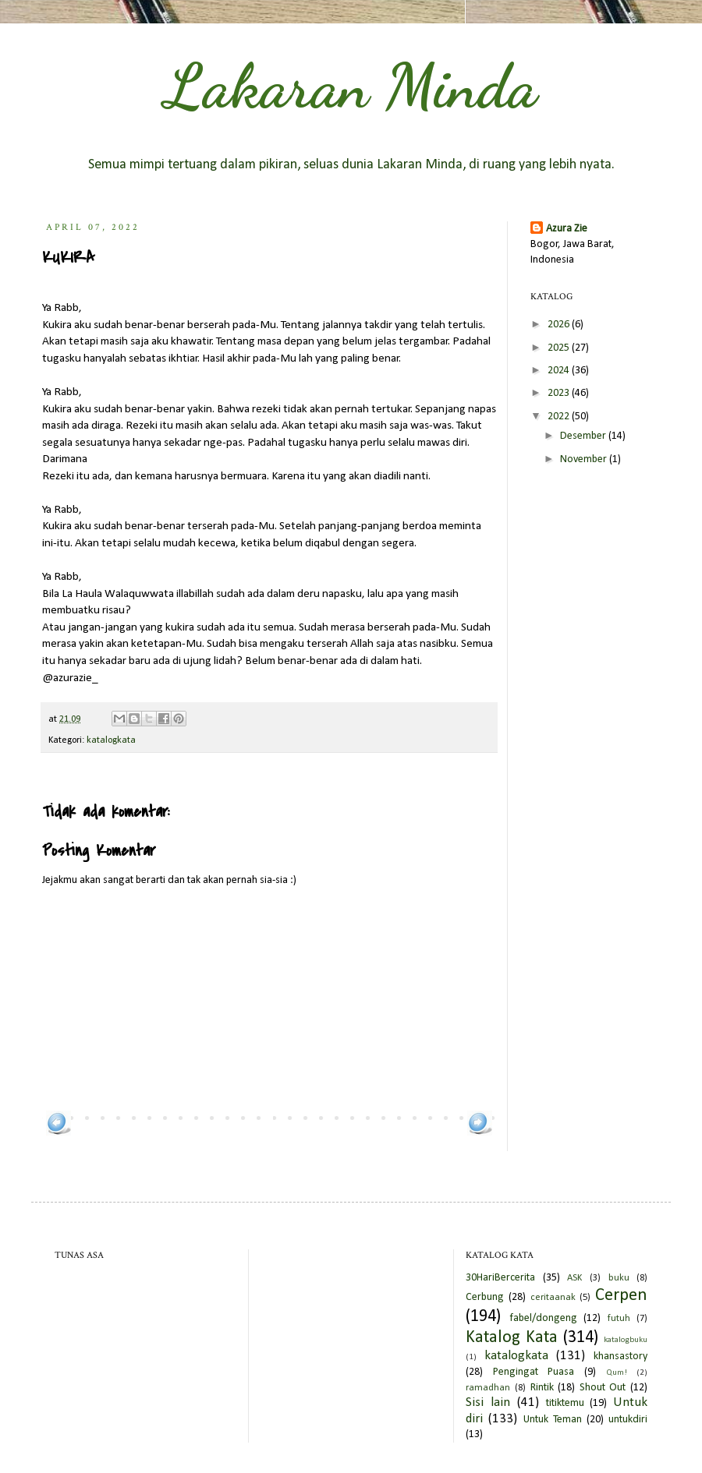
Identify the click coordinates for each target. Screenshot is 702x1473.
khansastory (620, 1356)
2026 (560, 324)
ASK (574, 1278)
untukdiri (627, 1419)
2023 (560, 393)
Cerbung (485, 1297)
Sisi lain (488, 1402)
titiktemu (565, 1403)
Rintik (542, 1388)
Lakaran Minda (351, 85)
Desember (584, 436)
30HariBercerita (500, 1278)
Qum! (616, 1373)
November (584, 459)
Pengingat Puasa (534, 1372)
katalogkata (111, 740)
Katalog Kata (512, 1338)
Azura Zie (566, 229)
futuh (619, 1318)
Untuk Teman (552, 1419)
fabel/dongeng (543, 1318)
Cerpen (621, 1296)
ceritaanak (553, 1297)
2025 (560, 348)
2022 (560, 416)
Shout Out (603, 1388)
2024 (560, 370)
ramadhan (488, 1388)
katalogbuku (625, 1340)
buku (618, 1278)
